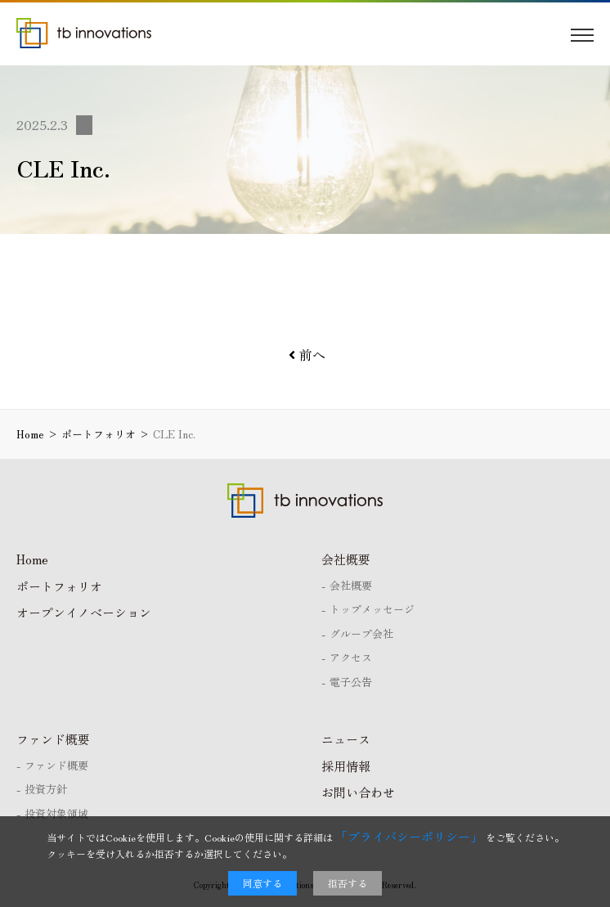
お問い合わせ (358, 792)
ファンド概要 (53, 739)
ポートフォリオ (59, 586)
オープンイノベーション (83, 612)
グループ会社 (361, 633)
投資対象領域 (56, 813)
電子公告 (351, 681)
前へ (307, 354)
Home (32, 559)
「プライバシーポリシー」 (408, 836)
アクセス (351, 657)
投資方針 (46, 789)
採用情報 (345, 766)
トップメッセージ (372, 609)
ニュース (345, 739)
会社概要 (345, 559)
